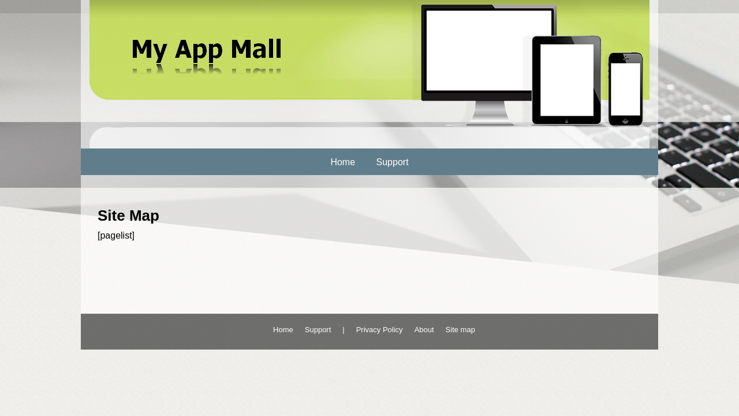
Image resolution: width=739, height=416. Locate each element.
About (424, 329)
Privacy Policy (379, 329)
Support (392, 162)
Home (342, 162)
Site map (460, 329)
